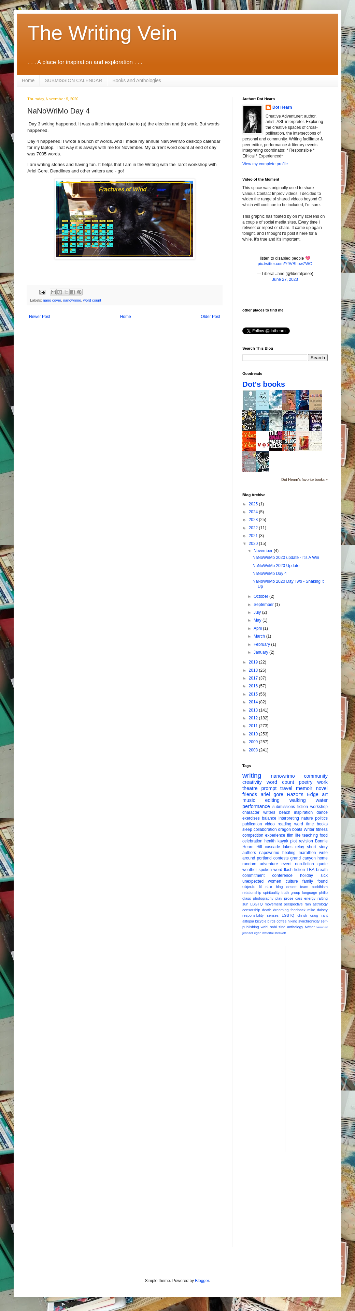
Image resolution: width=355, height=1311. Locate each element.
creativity (252, 782)
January (261, 652)
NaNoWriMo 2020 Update (276, 565)
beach (284, 812)
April (258, 628)
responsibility (253, 915)
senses (273, 915)
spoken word (270, 869)
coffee (281, 921)
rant (324, 915)
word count (92, 300)
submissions (283, 806)
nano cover (52, 300)
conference (282, 875)
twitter (310, 927)
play (278, 898)
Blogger (202, 1280)
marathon (307, 852)
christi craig (307, 915)
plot (293, 841)
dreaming (280, 910)
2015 (254, 694)
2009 (254, 742)
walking (297, 800)
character (250, 812)
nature (307, 818)
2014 (254, 702)
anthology (295, 927)
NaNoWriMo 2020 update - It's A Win (286, 557)
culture (292, 881)
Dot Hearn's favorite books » (304, 479)
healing (289, 852)
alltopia (248, 921)
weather (249, 869)
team (304, 887)
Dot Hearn (282, 107)
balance (269, 818)
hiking (292, 921)
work (322, 782)
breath (322, 869)
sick (324, 875)
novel (322, 788)
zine (282, 927)
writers (269, 812)
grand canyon (303, 858)
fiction (302, 806)
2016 (254, 686)
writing (251, 775)
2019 (254, 662)
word (298, 824)
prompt (269, 788)
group (295, 892)
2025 (254, 504)
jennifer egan (251, 933)
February (262, 644)
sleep (247, 829)
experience (275, 835)
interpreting (289, 818)
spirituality (271, 892)
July (258, 612)
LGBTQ (288, 915)
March (260, 636)
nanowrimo (72, 300)
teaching (310, 835)
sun (245, 904)
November (264, 550)
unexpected (253, 881)
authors (249, 852)
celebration (252, 841)
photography (263, 898)
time (310, 824)
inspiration (303, 812)
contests (281, 858)
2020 (254, 543)
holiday (306, 875)
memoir (304, 788)
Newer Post (39, 316)
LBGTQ (256, 904)
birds (271, 921)
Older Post (210, 316)
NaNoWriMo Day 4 (270, 573)
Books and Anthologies (136, 80)
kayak (283, 841)
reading (284, 824)
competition (252, 835)
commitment (253, 875)
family (307, 881)
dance (322, 812)
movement (273, 904)
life (297, 835)
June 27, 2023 (285, 279)
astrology (320, 904)
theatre (250, 788)
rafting (322, 898)
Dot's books (263, 384)
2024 (254, 511)
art (325, 794)
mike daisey (317, 910)
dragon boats (290, 829)
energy (309, 898)
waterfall (268, 933)
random (249, 864)
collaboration (265, 829)
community (316, 776)
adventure (269, 864)
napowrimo (269, 852)
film (290, 835)
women (274, 881)
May (258, 620)
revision (306, 841)
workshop (319, 806)
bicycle (260, 921)
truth (285, 892)
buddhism (320, 887)
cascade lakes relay (284, 846)
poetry (306, 782)
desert (291, 887)
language (309, 892)
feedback (298, 910)
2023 (254, 519)
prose (288, 898)
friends (249, 794)
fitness (322, 829)
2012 (254, 718)
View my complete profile (265, 164)
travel (286, 788)
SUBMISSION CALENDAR (73, 80)
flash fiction (294, 869)
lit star (265, 886)
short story (317, 846)
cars (298, 898)
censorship (251, 910)
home (322, 858)
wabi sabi (269, 927)
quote (322, 864)
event (287, 864)
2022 (254, 527)
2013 (254, 710)
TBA (310, 869)
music (248, 800)
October (261, 596)
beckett (280, 933)
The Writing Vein (102, 32)
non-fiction (304, 864)
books (322, 824)
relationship (251, 892)
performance (256, 806)
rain (307, 904)
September (264, 604)
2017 (254, 678)
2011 (254, 725)
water (322, 800)
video (270, 824)
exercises (251, 818)
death (266, 910)
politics (321, 818)
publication (252, 824)
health (270, 841)
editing (272, 800)
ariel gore (272, 794)
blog (279, 887)
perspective (293, 904)
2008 (254, 750)
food (324, 835)
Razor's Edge (302, 794)
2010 (254, 734)
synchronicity (309, 921)
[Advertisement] (317, 1048)
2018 (254, 670)
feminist (322, 927)
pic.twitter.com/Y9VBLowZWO (285, 263)
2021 (254, 535)
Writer (309, 829)
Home (28, 80)
